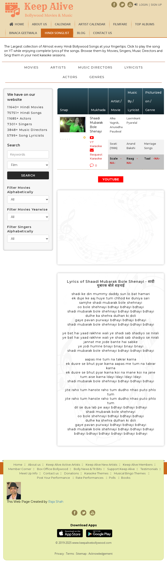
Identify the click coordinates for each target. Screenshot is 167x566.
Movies (31, 67)
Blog (81, 33)
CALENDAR (63, 24)
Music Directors (95, 67)
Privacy (59, 554)
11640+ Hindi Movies (25, 107)
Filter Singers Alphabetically (20, 229)
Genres (97, 77)
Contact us (102, 33)
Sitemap (81, 554)
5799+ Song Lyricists (25, 135)
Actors (70, 77)
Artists (58, 67)
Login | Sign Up (150, 5)
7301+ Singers (19, 124)
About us (39, 24)
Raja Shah (55, 502)
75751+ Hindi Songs (24, 113)
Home (19, 24)
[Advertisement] (111, 227)
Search (13, 145)
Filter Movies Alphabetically (20, 190)
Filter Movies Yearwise (27, 209)
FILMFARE (120, 24)
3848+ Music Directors (27, 130)
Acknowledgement (101, 554)
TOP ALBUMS (144, 24)
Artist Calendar (91, 24)
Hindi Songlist (57, 33)
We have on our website (21, 97)
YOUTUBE (110, 179)
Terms (70, 554)
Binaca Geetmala (23, 33)
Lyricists (134, 67)
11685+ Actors (19, 118)
